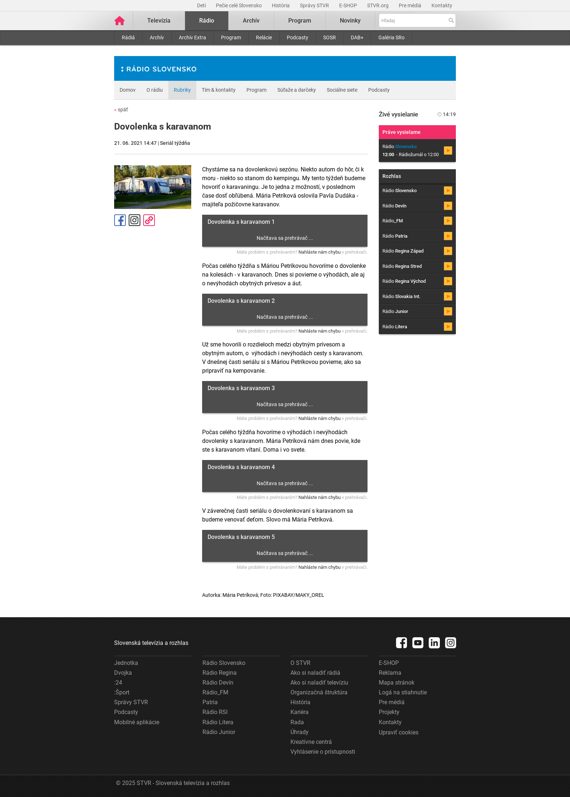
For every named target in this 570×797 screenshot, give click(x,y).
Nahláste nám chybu (319, 252)
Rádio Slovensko (223, 662)
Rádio (206, 20)
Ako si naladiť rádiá (315, 672)
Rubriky (182, 90)
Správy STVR (315, 5)
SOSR (329, 37)
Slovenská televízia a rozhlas (151, 642)
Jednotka (126, 662)
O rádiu (154, 90)
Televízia (158, 20)
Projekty (389, 712)
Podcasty (297, 37)
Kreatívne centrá (311, 741)
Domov (128, 90)
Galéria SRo (391, 37)
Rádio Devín (217, 682)
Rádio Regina (219, 672)
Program (231, 37)
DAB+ (357, 37)
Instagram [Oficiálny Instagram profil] (134, 220)
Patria (210, 702)
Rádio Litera (217, 722)
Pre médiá (410, 5)
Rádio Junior (218, 732)
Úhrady (299, 732)
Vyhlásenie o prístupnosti (322, 751)
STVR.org (378, 5)
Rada (297, 722)
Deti (202, 5)
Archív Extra (192, 37)
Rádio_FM (215, 692)
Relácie (264, 37)
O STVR (300, 662)
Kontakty (441, 5)
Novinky (350, 20)
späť (121, 109)
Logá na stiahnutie (403, 692)
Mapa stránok (396, 682)
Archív (157, 37)
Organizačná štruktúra (319, 692)
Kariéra (299, 712)
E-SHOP (348, 5)
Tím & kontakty (219, 90)
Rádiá (128, 37)
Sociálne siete (342, 90)
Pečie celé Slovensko (239, 5)
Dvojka (123, 672)
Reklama (390, 672)
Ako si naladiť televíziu (319, 682)
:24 (118, 682)
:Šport (121, 692)
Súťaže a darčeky (296, 90)
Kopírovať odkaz (149, 220)
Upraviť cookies (398, 732)
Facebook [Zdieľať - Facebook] (120, 220)
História (281, 5)
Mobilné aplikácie (136, 722)
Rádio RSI (215, 712)
